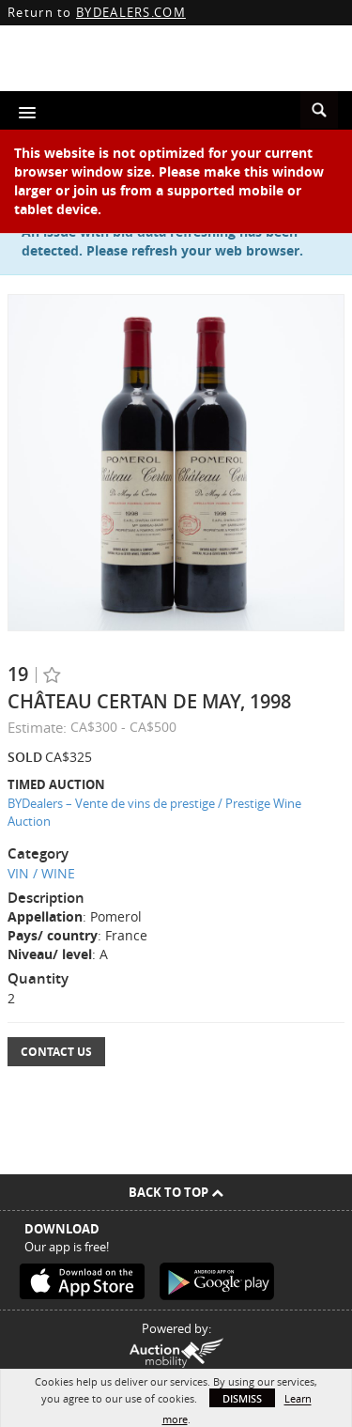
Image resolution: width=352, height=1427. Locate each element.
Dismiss (242, 1398)
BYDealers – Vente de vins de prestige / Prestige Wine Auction (154, 812)
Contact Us (56, 1052)
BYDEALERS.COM (131, 12)
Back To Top (176, 1192)
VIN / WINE (41, 873)
